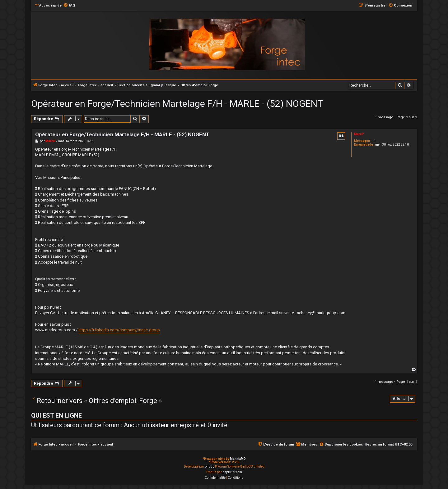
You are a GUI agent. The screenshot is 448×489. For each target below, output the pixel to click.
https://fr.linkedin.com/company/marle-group (119, 330)
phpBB (210, 466)
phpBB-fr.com (232, 472)
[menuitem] (69, 5)
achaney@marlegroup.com (321, 312)
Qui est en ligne (56, 415)
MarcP (359, 134)
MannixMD (238, 458)
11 (374, 141)
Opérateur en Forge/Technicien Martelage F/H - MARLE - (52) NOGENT (177, 103)
